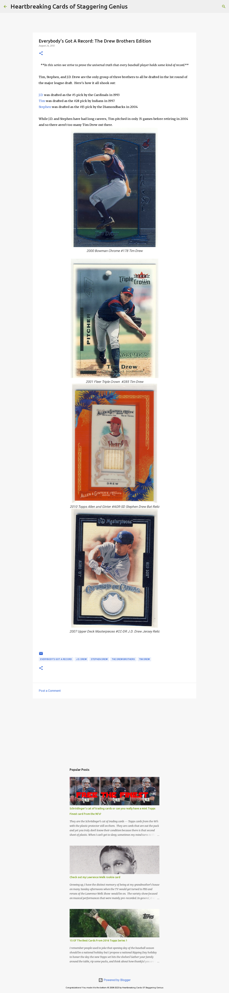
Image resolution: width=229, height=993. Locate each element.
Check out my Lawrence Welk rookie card (95, 877)
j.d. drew (81, 659)
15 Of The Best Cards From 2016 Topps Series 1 (98, 940)
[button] (41, 53)
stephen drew (99, 659)
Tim (42, 101)
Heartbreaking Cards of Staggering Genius (69, 6)
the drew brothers (123, 659)
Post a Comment (50, 691)
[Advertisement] (114, 730)
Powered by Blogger (114, 980)
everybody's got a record (56, 659)
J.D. (41, 95)
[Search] (133, 6)
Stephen (45, 107)
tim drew (144, 659)
